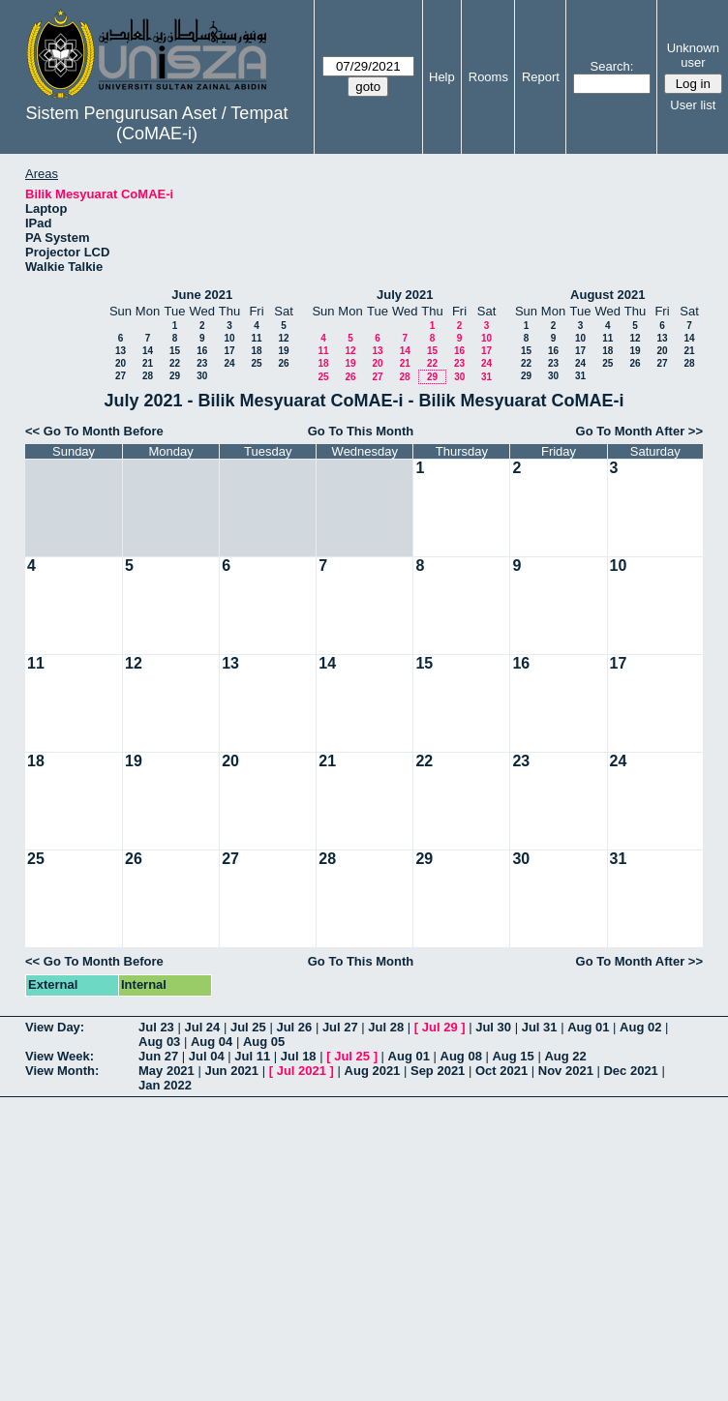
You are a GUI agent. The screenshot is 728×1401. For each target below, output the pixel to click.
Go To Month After (630, 431)
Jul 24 (202, 1027)
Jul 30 (493, 1027)
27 (120, 376)
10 (229, 338)
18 (256, 350)
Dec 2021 (630, 1070)
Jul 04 (207, 1056)
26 (283, 363)
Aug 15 (512, 1056)
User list (692, 105)
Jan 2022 (165, 1085)
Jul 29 (440, 1027)
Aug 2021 (373, 1070)
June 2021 (201, 294)
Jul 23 (156, 1027)
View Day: (54, 1027)
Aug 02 (640, 1027)
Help (442, 77)
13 (120, 350)
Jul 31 (540, 1027)
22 (174, 363)
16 (202, 350)
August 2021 (607, 294)
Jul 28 (386, 1027)
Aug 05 (264, 1041)
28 (147, 376)
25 (256, 363)
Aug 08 (461, 1056)
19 (283, 350)
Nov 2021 (565, 1070)
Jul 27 (340, 1027)
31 (486, 377)
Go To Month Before (104, 431)
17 (229, 350)
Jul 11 (252, 1056)
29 (174, 376)
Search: (612, 66)
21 (147, 363)
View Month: (62, 1070)
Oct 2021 (501, 1070)
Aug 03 (159, 1041)
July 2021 (405, 294)
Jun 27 (158, 1056)
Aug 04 (211, 1041)
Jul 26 (294, 1027)
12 (283, 338)
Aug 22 (565, 1056)
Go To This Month (361, 431)
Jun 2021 (231, 1070)
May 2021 (166, 1070)
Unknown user (693, 55)
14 (147, 350)
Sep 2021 (437, 1070)
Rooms (488, 77)
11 (256, 338)
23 (202, 363)
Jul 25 (248, 1027)
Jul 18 (299, 1056)
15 (174, 350)
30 (202, 376)
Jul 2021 (301, 1070)
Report (541, 77)
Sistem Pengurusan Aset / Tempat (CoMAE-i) (157, 123)
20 (120, 363)
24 (229, 363)
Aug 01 (588, 1027)
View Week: (59, 1056)
